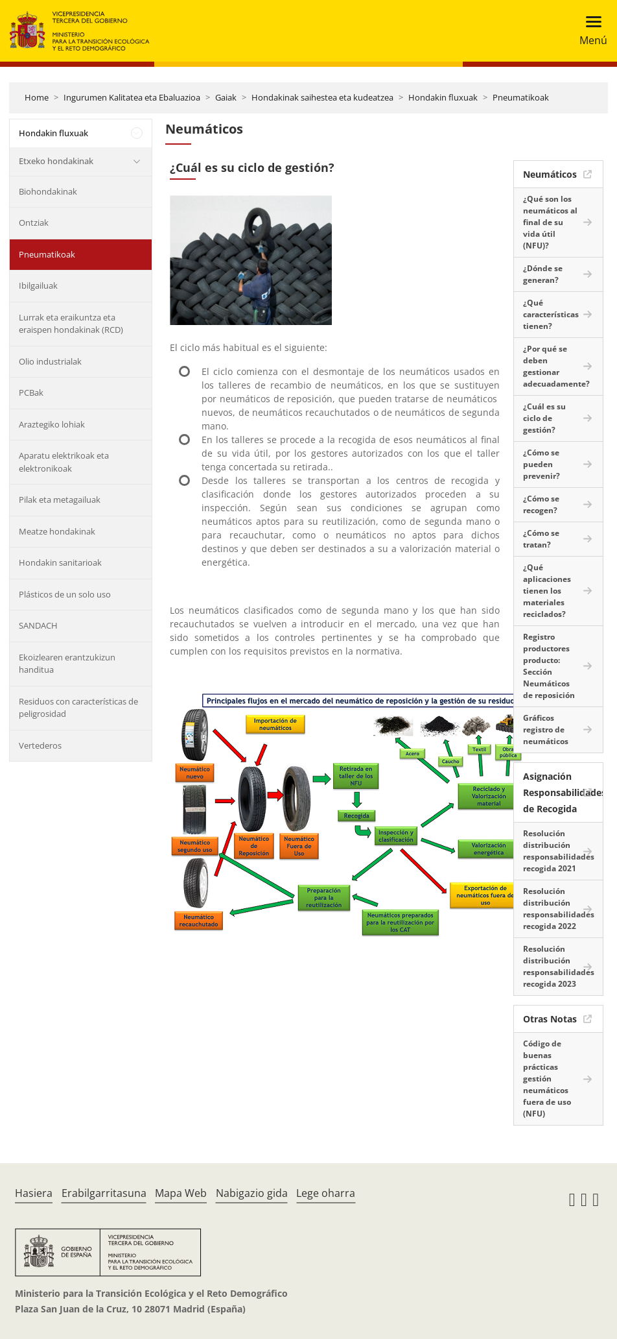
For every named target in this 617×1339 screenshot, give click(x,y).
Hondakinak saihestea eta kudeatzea (322, 97)
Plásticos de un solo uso (65, 594)
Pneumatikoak (521, 97)
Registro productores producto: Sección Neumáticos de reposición (549, 666)
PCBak (31, 392)
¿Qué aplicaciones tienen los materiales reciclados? (547, 591)
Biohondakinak (48, 191)
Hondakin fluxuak (443, 97)
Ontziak (34, 222)
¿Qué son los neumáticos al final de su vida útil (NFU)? (550, 222)
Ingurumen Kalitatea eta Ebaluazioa (132, 97)
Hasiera (33, 1193)
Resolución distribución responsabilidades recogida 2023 (558, 966)
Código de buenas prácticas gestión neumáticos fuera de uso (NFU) (547, 1078)
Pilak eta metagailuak (59, 499)
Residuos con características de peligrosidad (78, 707)
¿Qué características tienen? (551, 314)
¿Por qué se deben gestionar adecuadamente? (556, 366)
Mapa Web (181, 1193)
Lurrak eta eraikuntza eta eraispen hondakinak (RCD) (71, 323)
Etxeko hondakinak (56, 161)
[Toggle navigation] (589, 31)
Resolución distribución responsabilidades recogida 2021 (558, 851)
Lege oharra (325, 1193)
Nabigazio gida (252, 1193)
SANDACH (38, 625)
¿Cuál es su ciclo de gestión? (544, 418)
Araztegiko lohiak (52, 424)
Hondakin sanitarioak (60, 562)
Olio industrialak (50, 361)
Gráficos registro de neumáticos (545, 729)
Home (37, 97)
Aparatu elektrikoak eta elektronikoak (64, 462)
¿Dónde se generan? (543, 274)
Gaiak (226, 97)
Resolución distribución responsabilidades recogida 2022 (558, 909)
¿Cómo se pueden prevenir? (541, 464)
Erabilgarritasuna (104, 1193)
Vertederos (40, 745)
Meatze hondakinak (57, 531)
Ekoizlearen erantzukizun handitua (67, 663)
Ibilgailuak (38, 285)
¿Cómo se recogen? (541, 504)
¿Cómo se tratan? (541, 538)
